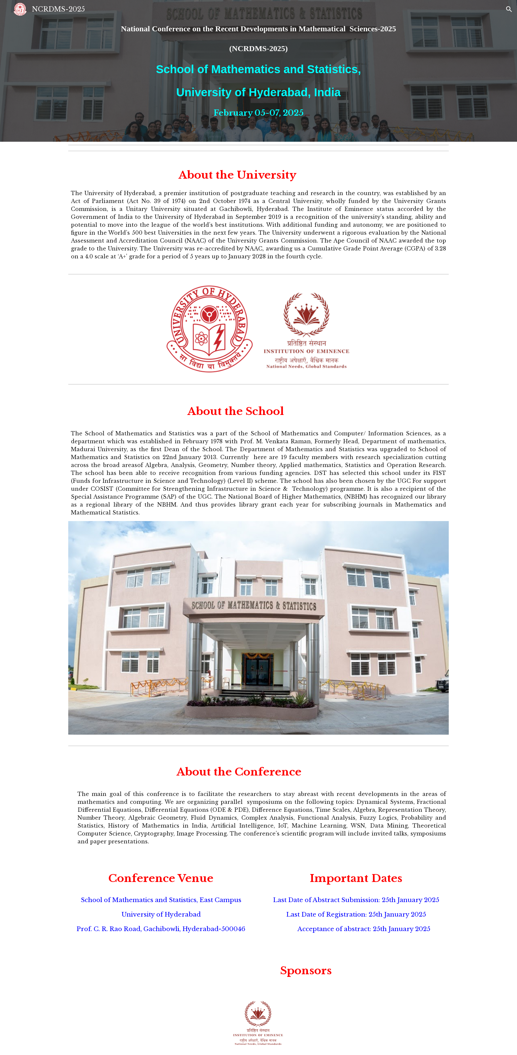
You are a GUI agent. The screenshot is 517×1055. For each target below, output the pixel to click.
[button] (509, 9)
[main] (258, 71)
